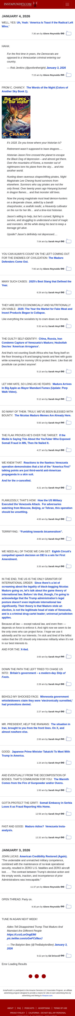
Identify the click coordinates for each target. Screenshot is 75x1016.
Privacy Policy (17, 1012)
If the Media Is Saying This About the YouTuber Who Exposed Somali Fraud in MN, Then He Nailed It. (36, 439)
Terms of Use (60, 1008)
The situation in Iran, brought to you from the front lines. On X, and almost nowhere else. (36, 728)
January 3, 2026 (56, 67)
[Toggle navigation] (67, 4)
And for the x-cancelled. (16, 480)
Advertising (44, 1008)
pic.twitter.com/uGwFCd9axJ (24, 938)
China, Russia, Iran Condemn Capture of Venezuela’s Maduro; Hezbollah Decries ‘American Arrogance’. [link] (34, 342)
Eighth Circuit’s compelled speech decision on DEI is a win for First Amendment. (36, 555)
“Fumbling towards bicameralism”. (41, 531)
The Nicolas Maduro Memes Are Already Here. (43, 415)
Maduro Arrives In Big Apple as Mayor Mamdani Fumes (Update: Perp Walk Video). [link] (37, 388)
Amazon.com (47, 995)
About (10, 1008)
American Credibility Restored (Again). (43, 856)
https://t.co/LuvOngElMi (21, 934)
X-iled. (25, 649)
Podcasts (29, 1008)
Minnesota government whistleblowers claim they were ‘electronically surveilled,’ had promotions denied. (37, 700)
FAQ (19, 1008)
